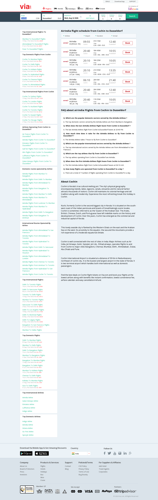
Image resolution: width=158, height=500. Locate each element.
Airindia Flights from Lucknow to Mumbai (38, 203)
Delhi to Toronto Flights (31, 284)
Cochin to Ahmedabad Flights (33, 84)
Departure (67, 15)
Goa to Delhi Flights (30, 386)
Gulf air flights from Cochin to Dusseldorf (38, 149)
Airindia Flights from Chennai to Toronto (38, 262)
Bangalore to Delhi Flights (32, 365)
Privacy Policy (84, 469)
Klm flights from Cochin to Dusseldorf (37, 152)
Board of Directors (27, 469)
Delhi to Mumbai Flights (31, 340)
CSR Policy (83, 466)
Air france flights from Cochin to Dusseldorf (35, 135)
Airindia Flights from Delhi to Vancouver (37, 247)
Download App (120, 1)
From (23, 16)
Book (127, 43)
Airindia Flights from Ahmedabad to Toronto (36, 237)
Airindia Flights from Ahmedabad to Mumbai (36, 184)
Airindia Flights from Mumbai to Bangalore (34, 175)
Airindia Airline (27, 397)
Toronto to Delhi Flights (31, 294)
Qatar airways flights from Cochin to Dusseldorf (36, 162)
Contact (68, 466)
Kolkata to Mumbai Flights (32, 380)
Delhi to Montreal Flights (32, 315)
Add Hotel (102, 466)
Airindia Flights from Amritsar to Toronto (38, 265)
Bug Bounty (83, 474)
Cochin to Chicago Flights (32, 120)
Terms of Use (84, 472)
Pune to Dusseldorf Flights (32, 49)
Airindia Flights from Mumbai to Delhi (37, 194)
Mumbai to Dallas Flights (32, 330)
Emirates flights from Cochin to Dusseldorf (34, 144)
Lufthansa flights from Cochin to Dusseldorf (35, 156)
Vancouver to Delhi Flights (32, 305)
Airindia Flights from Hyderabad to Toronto (35, 242)
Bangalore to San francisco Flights (35, 325)
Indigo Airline (27, 411)
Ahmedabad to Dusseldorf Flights (35, 44)
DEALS (108, 1)
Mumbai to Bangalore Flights (33, 355)
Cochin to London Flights (32, 101)
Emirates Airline (28, 404)
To (44, 16)
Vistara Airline (27, 428)
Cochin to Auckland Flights (32, 106)
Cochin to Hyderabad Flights (33, 74)
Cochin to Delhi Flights (31, 64)
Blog (66, 469)
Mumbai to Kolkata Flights (32, 370)
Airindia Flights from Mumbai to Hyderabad (34, 207)
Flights (42, 466)
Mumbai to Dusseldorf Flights (33, 39)
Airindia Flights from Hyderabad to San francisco (37, 270)
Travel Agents (104, 469)
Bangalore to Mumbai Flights (33, 360)
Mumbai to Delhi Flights (31, 345)
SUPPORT (132, 1)
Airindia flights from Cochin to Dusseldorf (38, 140)
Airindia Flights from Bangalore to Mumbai (35, 189)
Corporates (103, 472)
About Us (23, 466)
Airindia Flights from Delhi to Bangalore (37, 212)
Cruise (42, 480)
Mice (42, 477)
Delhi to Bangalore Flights (32, 350)
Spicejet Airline (27, 435)
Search (132, 16)
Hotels (42, 469)
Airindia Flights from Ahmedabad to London (36, 257)
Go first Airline (27, 431)
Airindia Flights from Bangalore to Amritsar (35, 216)
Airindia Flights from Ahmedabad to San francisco (37, 231)
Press (22, 472)
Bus (41, 474)
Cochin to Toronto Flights (32, 110)
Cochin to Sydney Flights (31, 96)
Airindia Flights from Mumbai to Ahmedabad (34, 198)
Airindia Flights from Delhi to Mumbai (37, 179)
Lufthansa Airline (28, 408)
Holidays (43, 472)
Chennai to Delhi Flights (31, 375)
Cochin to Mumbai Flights (32, 59)
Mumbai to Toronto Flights (32, 300)
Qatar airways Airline (30, 401)
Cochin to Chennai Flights (32, 79)
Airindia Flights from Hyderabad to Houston (35, 251)
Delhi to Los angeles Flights (33, 310)
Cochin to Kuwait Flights (31, 115)
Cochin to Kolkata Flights (32, 69)
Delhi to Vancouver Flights (32, 289)
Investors (23, 474)
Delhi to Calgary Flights (31, 320)
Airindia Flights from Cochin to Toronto (37, 274)
